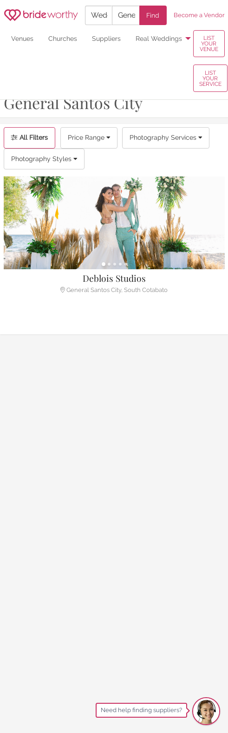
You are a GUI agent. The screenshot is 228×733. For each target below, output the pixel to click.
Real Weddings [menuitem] (159, 38)
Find (152, 15)
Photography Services (166, 137)
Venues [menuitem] (22, 38)
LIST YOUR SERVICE (210, 78)
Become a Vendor (199, 15)
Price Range (89, 137)
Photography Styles (44, 158)
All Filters (29, 137)
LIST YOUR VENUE (209, 43)
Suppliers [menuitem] (106, 38)
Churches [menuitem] (62, 38)
